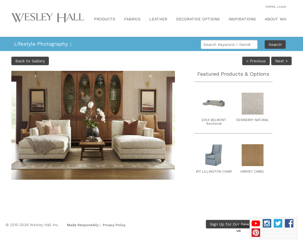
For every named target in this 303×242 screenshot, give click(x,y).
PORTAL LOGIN (276, 6)
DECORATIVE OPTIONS (198, 19)
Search (275, 44)
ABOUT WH (275, 19)
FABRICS (132, 19)
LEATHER (158, 19)
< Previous (256, 61)
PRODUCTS (104, 19)
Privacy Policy (114, 225)
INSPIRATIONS (242, 19)
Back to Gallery (30, 61)
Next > (281, 61)
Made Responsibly (83, 225)
